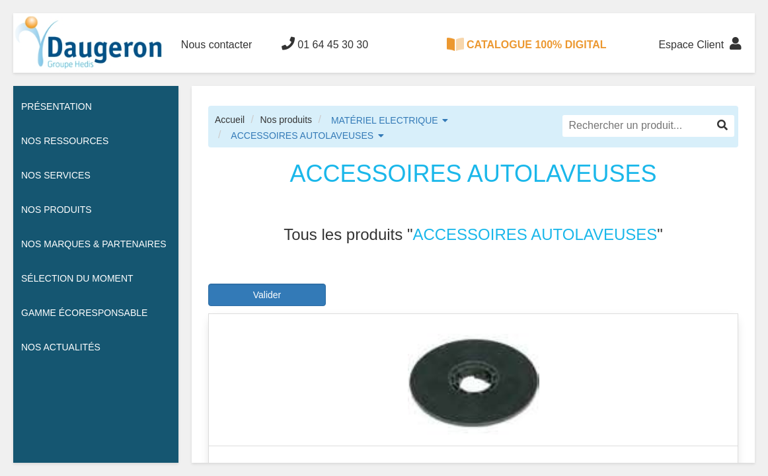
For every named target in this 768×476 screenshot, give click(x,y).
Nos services (56, 175)
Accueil (230, 119)
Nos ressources (64, 141)
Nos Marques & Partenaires (94, 244)
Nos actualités (60, 347)
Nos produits (286, 119)
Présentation (56, 106)
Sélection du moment (77, 278)
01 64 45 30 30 (325, 43)
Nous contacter (216, 44)
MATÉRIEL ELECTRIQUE (384, 120)
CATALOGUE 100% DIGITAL (527, 44)
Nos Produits (56, 209)
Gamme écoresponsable (84, 312)
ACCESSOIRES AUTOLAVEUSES (302, 135)
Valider (267, 295)
